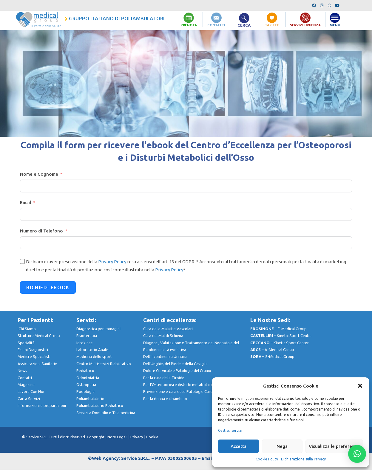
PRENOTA (188, 25)
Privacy (136, 437)
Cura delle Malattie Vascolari (168, 329)
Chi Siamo (27, 329)
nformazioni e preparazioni (42, 406)
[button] (360, 386)
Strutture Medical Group (42, 336)
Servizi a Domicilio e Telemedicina (105, 413)
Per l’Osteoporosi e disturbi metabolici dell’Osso (185, 385)
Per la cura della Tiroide (163, 378)
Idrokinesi (84, 343)
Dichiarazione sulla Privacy (303, 459)
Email (25, 202)
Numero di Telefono (41, 231)
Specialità (26, 343)
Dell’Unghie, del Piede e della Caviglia (175, 364)
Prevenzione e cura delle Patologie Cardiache (182, 392)
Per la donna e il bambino (165, 399)
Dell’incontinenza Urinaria (165, 357)
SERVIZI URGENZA (305, 25)
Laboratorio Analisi (92, 350)
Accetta (238, 446)
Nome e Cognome (39, 174)
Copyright (96, 437)
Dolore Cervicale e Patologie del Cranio (177, 371)
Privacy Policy (112, 261)
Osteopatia (86, 385)
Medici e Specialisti (34, 357)
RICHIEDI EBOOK (47, 287)
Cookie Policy (267, 459)
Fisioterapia (86, 336)
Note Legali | (118, 437)
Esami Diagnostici (33, 350)
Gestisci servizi (230, 430)
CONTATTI (216, 25)
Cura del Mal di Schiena (163, 336)
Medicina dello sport (94, 357)
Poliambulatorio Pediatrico (104, 406)
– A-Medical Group (272, 350)
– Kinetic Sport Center (281, 336)
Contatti (25, 378)
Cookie (152, 437)
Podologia (85, 392)
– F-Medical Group (278, 329)
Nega (282, 446)
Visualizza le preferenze (334, 446)
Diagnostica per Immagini (98, 329)
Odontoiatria (87, 378)
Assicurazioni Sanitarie (37, 364)
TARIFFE (272, 25)
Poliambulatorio (94, 399)
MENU (335, 25)
